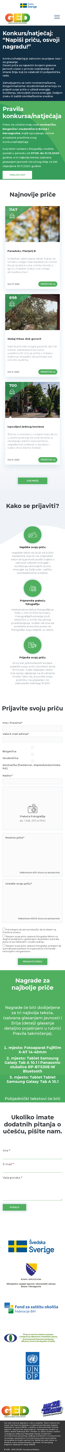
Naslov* (8, 775)
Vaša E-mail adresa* (16, 734)
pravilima (23, 137)
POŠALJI (14, 1207)
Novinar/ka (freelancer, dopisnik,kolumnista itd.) (32, 765)
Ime (6, 1150)
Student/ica (32, 756)
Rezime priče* (14, 837)
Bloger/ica (32, 749)
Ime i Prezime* (13, 722)
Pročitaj (48, 284)
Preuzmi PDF (17, 175)
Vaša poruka (12, 1177)
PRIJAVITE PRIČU (32, 961)
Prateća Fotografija (32, 816)
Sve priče (32, 480)
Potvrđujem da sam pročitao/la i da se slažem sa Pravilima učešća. (29, 931)
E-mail (8, 1164)
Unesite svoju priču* (18, 883)
